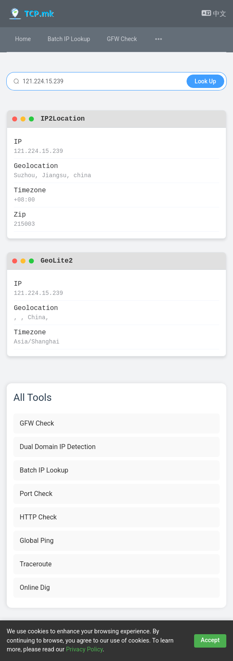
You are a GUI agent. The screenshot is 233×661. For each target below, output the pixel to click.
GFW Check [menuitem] (122, 39)
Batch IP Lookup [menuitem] (69, 39)
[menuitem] (163, 39)
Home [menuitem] (23, 39)
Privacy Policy (84, 649)
